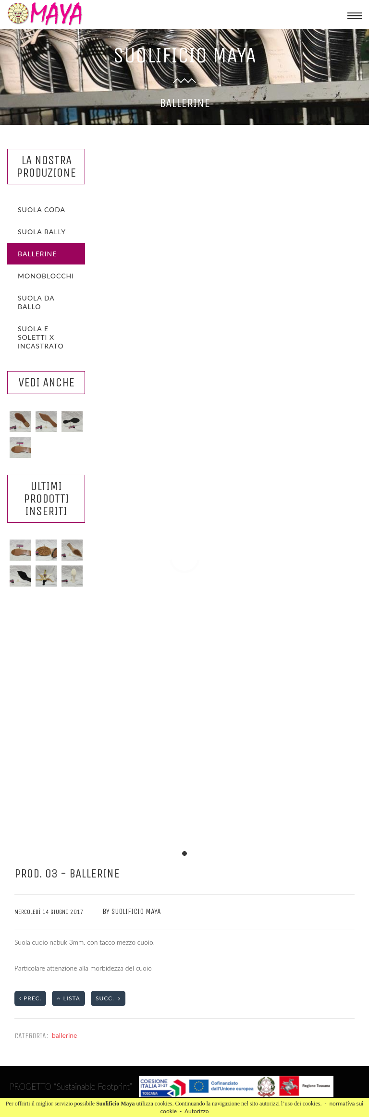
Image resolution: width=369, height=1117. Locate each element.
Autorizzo (196, 1111)
